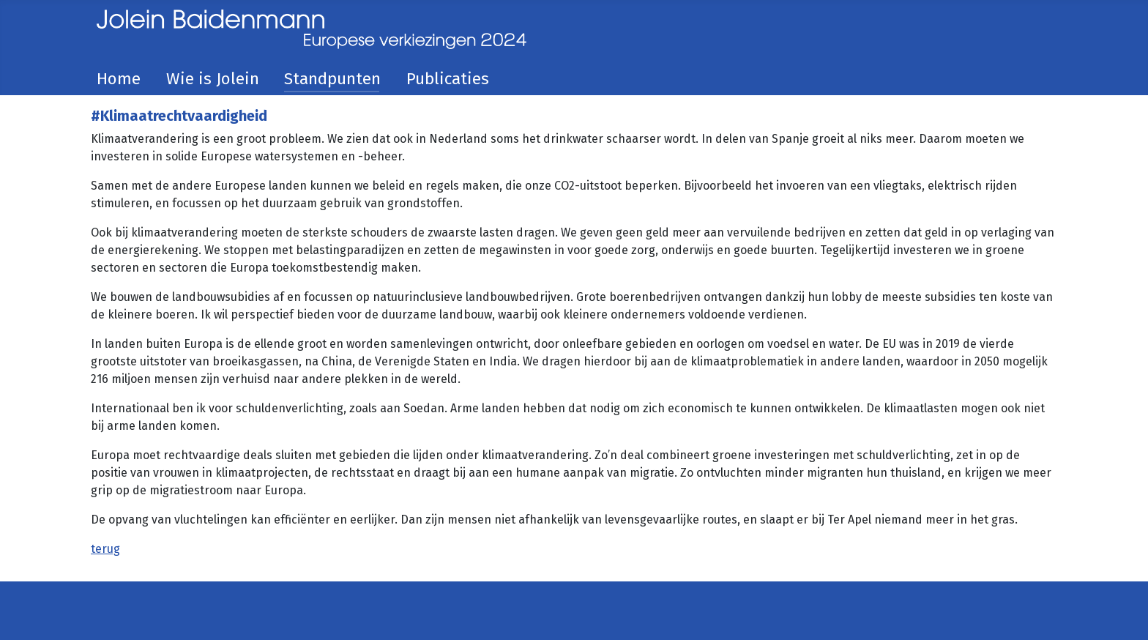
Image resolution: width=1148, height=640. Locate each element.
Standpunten (332, 79)
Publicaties (447, 79)
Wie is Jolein (212, 79)
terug (105, 549)
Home (119, 79)
